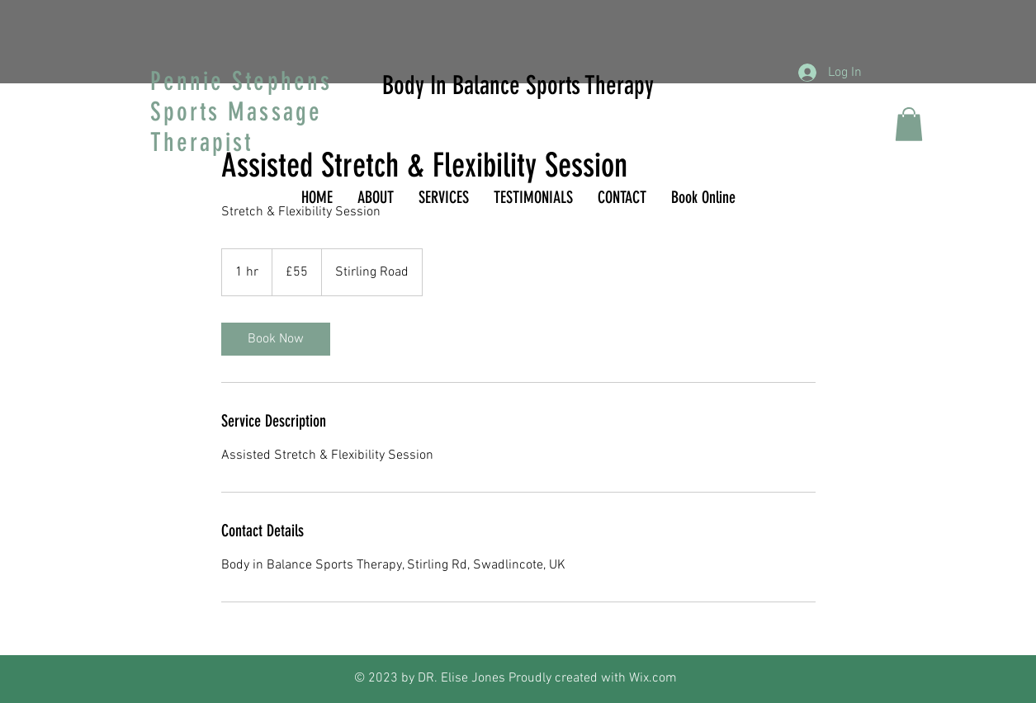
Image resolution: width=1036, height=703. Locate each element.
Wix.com (653, 678)
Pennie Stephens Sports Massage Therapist (241, 112)
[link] (275, 339)
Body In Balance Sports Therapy (518, 85)
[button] (909, 124)
